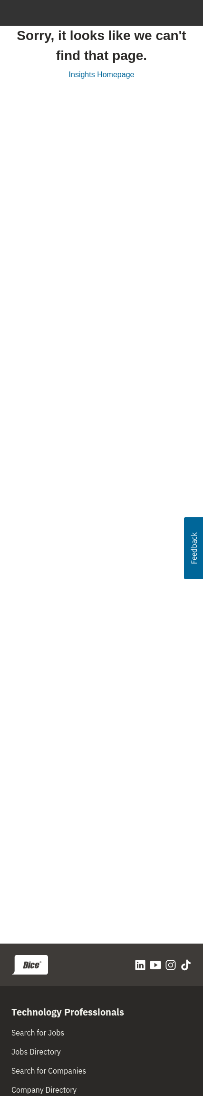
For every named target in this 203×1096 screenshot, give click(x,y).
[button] (193, 548)
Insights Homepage (102, 74)
